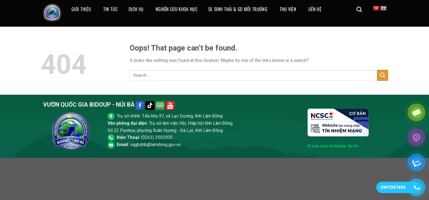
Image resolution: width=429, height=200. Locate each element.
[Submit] (382, 75)
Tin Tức (110, 9)
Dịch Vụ (136, 9)
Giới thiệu (81, 9)
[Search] (359, 9)
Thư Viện (288, 9)
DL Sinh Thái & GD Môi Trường (237, 9)
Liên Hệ (314, 9)
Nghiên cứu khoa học (176, 9)
